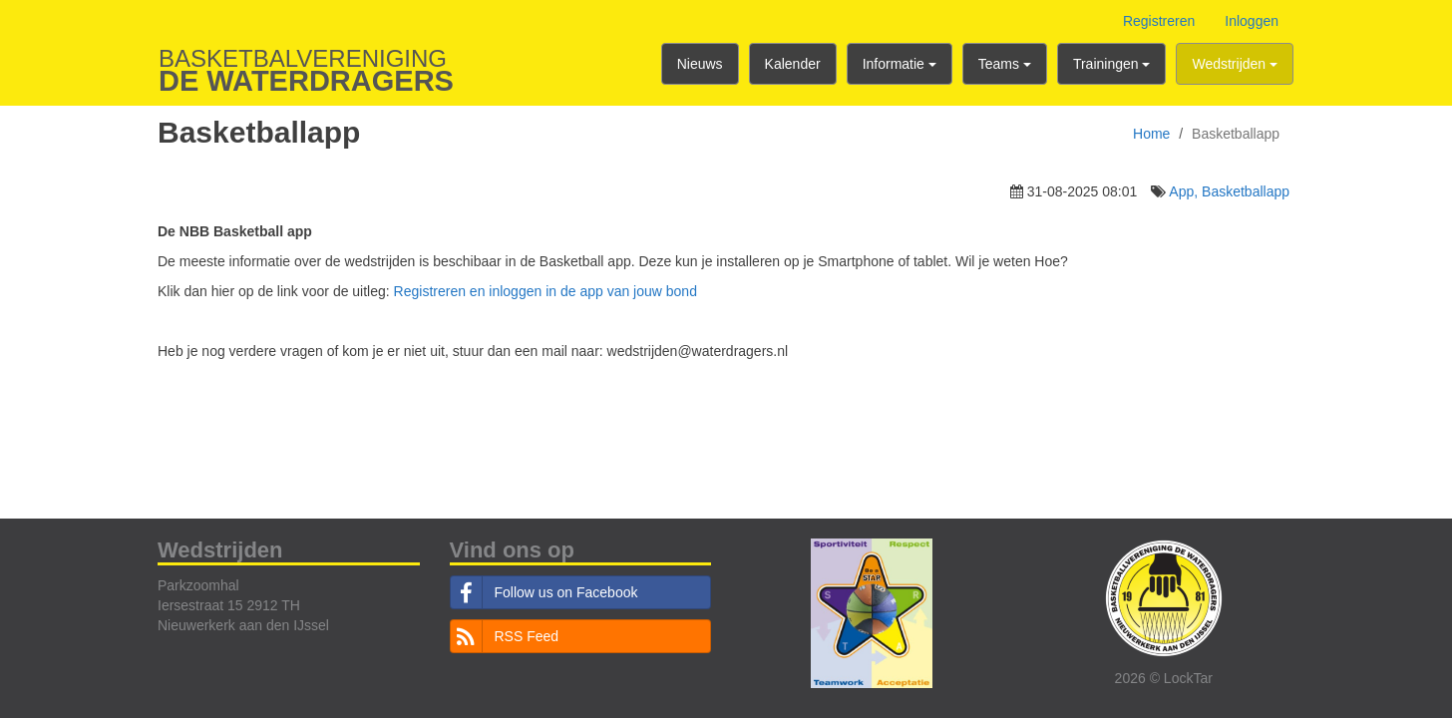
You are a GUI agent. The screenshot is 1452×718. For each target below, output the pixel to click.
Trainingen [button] (1112, 64)
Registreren (1159, 21)
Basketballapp (1245, 191)
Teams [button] (1004, 64)
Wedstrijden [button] (1234, 64)
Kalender (793, 64)
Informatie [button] (899, 64)
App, (1185, 191)
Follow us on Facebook (544, 592)
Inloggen (1251, 21)
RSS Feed (505, 636)
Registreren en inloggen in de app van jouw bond (545, 291)
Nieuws (700, 64)
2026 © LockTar (1164, 678)
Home (1151, 134)
